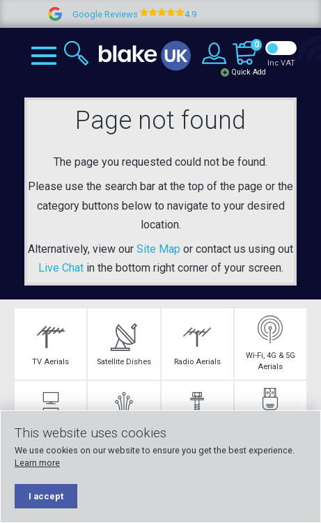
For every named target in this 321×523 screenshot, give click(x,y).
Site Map (158, 249)
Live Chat (61, 267)
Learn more (37, 463)
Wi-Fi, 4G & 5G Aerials (270, 343)
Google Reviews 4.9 (144, 14)
